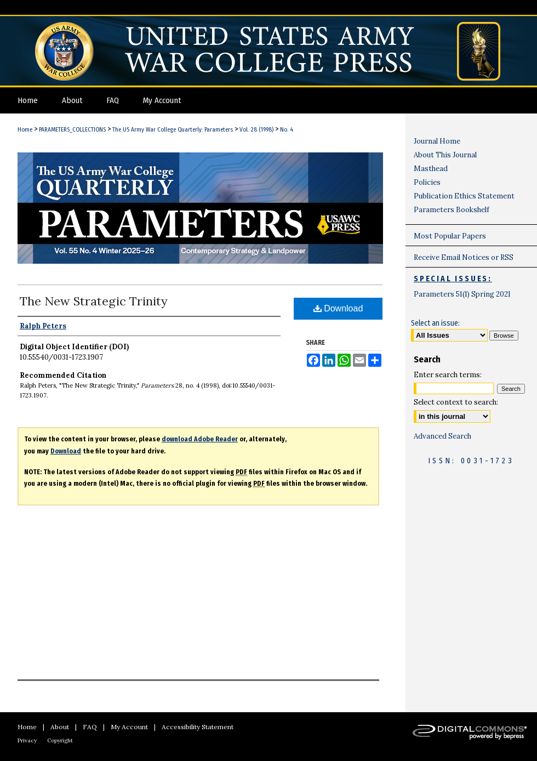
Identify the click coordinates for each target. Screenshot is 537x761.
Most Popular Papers (450, 236)
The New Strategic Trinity (94, 301)
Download (338, 308)
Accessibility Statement (197, 727)
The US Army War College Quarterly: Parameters (172, 129)
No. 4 (286, 129)
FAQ (90, 727)
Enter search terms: (448, 374)
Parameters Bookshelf (451, 209)
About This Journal (445, 155)
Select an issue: (435, 323)
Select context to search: (456, 402)
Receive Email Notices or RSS (463, 257)
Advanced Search (442, 436)
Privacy (27, 740)
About (59, 727)
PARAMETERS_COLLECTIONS (72, 129)
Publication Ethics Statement (464, 196)
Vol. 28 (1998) (256, 129)
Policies (427, 182)
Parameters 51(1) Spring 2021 (462, 294)
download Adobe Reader (200, 439)
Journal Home (437, 141)
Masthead (431, 168)
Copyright (60, 740)
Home (25, 129)
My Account (129, 727)
